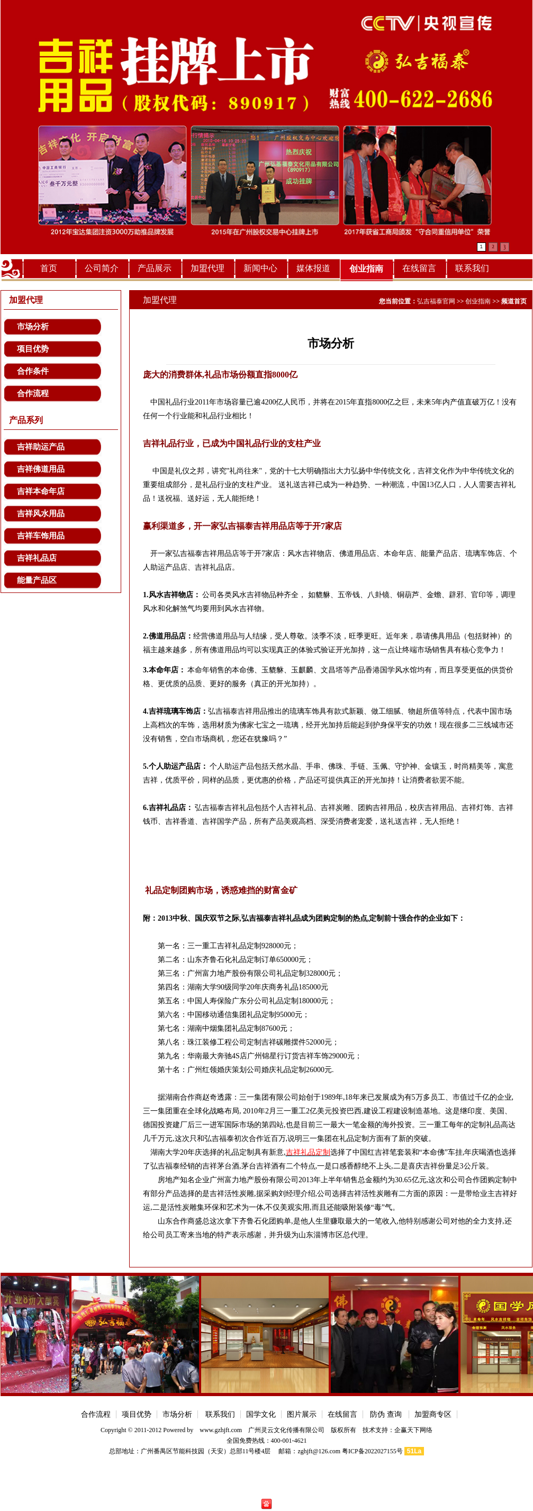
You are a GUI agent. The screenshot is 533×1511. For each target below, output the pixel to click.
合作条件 (33, 371)
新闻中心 (260, 268)
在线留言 (419, 268)
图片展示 (302, 1414)
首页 (48, 268)
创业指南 (366, 268)
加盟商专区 (432, 1414)
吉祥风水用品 (41, 513)
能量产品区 (37, 580)
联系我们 (472, 268)
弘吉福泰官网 (436, 301)
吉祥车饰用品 (41, 536)
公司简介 (102, 268)
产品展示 (154, 268)
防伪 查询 (386, 1414)
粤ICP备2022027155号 (372, 1451)
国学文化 (261, 1414)
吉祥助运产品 (41, 447)
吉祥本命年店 (41, 491)
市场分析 (33, 326)
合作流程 (33, 393)
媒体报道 (313, 268)
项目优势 (33, 349)
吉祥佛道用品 (41, 469)
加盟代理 (207, 268)
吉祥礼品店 (37, 558)
